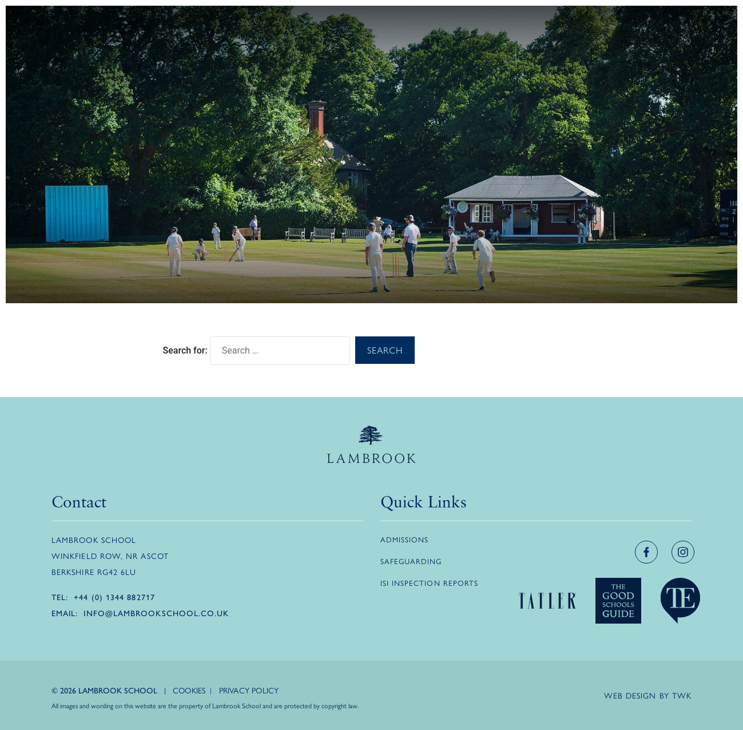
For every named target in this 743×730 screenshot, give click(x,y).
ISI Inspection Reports (429, 582)
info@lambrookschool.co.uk (156, 612)
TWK (682, 695)
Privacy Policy (249, 690)
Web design (630, 695)
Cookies (189, 690)
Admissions (404, 539)
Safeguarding (411, 561)
